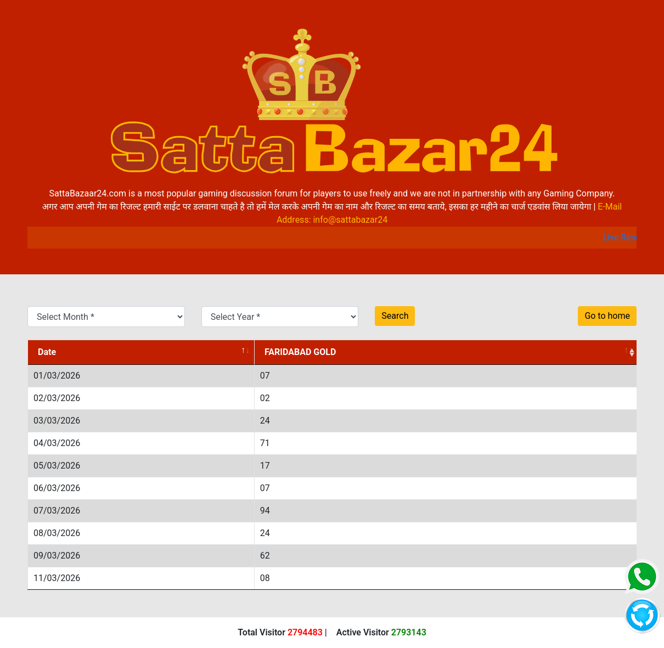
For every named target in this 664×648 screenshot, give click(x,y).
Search (394, 316)
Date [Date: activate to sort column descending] (47, 352)
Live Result (629, 237)
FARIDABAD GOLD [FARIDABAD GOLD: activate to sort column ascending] (300, 352)
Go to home (607, 316)
